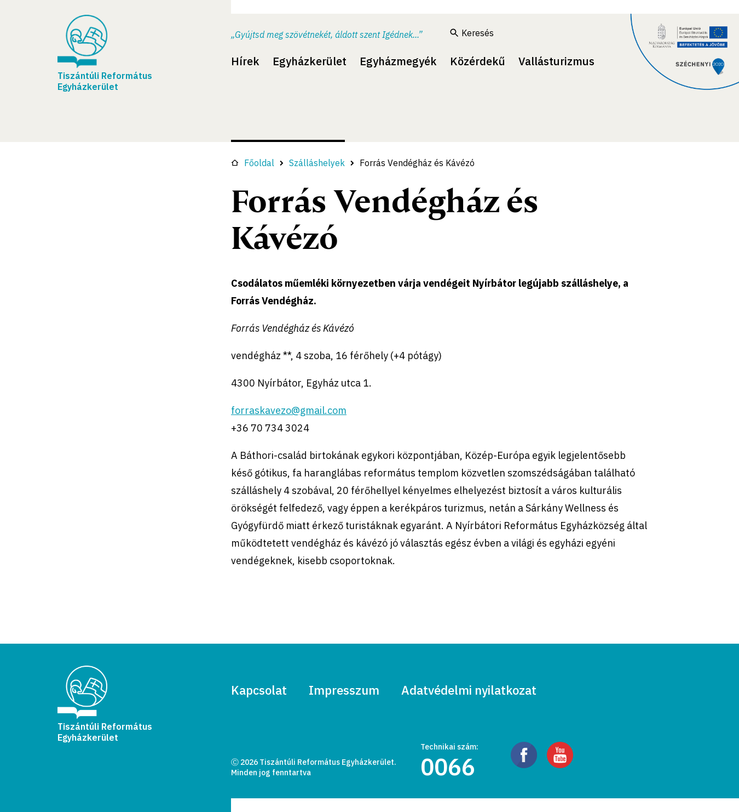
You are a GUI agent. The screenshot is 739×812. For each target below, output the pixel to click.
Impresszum (344, 690)
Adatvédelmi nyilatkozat (468, 690)
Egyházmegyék (398, 61)
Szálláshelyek (317, 162)
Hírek (245, 61)
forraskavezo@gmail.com (289, 410)
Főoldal (252, 162)
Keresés (472, 32)
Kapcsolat (259, 690)
